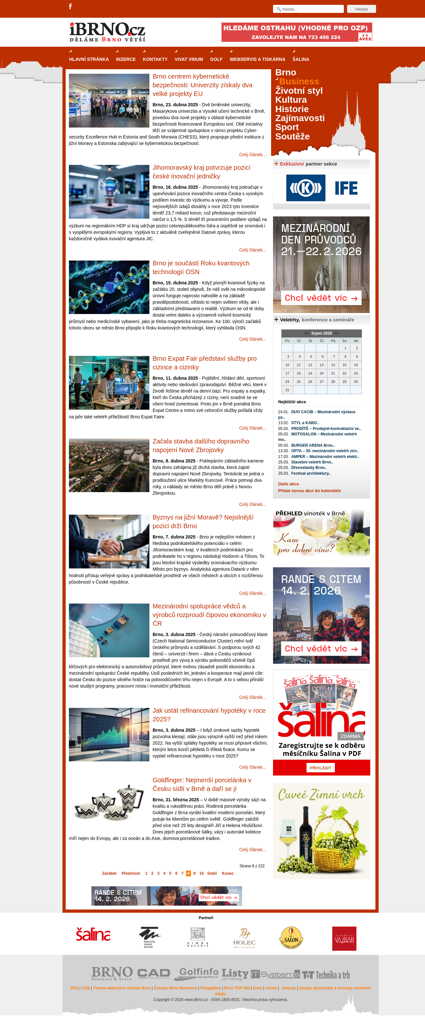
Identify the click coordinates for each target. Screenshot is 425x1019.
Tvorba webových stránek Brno (122, 988)
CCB (85, 988)
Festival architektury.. (311, 473)
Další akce (288, 483)
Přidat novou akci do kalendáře (309, 490)
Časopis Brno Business (175, 988)
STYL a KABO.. (305, 423)
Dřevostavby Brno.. (309, 467)
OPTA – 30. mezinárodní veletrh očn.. (325, 451)
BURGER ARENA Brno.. (313, 445)
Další (212, 873)
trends (271, 988)
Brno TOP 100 (237, 988)
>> (335, 333)
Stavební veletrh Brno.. (312, 462)
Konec (228, 873)
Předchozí (131, 873)
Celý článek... (252, 154)
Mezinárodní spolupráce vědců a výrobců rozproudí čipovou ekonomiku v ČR (209, 615)
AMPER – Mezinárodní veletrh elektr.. (325, 456)
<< (307, 333)
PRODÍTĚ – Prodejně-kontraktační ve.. (326, 428)
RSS (75, 988)
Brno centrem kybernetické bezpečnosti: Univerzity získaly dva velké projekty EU (202, 85)
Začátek (109, 873)
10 (201, 873)
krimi (257, 988)
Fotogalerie (210, 988)
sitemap (288, 988)
